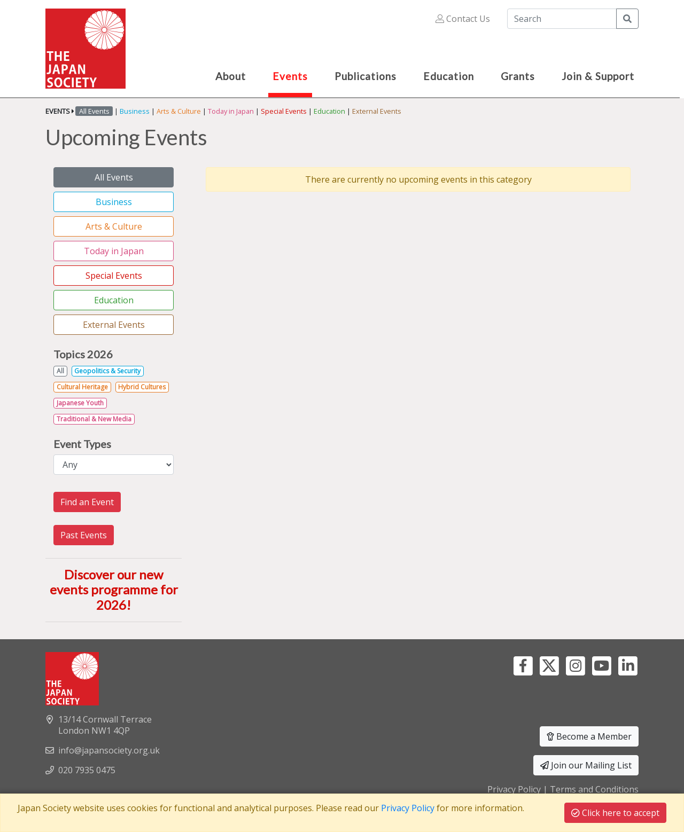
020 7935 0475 (86, 770)
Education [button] (448, 76)
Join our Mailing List (586, 765)
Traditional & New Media (94, 418)
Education (329, 111)
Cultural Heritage (82, 386)
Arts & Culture (179, 111)
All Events (114, 177)
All (60, 370)
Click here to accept (615, 813)
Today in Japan (231, 111)
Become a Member (589, 736)
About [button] (230, 76)
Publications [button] (366, 76)
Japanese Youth (80, 402)
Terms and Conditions (594, 789)
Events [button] (290, 76)
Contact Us (463, 19)
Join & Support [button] (598, 76)
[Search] (562, 19)
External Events (376, 111)
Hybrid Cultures (142, 386)
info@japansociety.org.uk (109, 750)
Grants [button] (518, 76)
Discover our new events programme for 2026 (114, 590)
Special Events (284, 111)
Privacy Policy (514, 789)
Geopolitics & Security (107, 370)
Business (135, 111)
